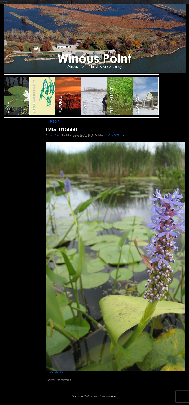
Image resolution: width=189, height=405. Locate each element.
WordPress (89, 396)
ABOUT (42, 96)
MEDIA (53, 121)
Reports (68, 96)
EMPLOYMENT (120, 96)
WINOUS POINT (17, 96)
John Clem (54, 135)
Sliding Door (104, 396)
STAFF (94, 96)
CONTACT (146, 96)
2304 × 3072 (112, 135)
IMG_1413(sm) (56, 372)
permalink (66, 380)
